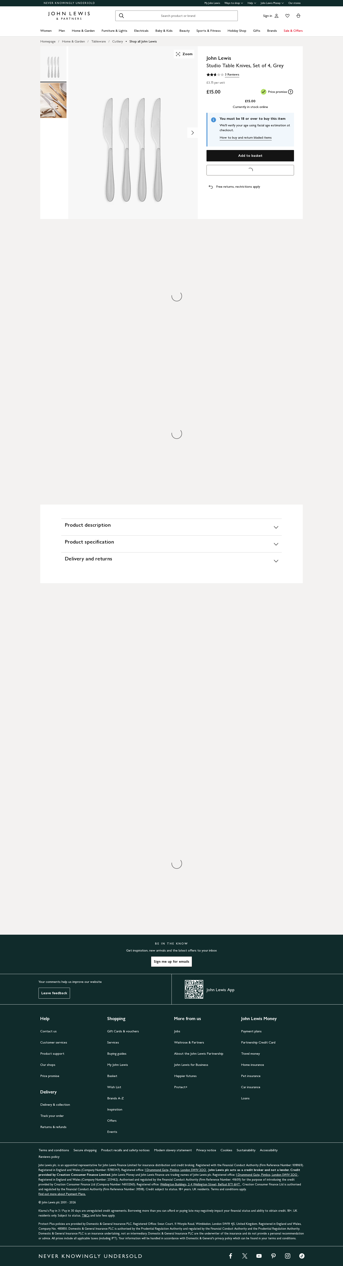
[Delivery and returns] (171, 560)
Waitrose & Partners (189, 1042)
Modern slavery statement (173, 1150)
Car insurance (250, 1087)
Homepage (48, 41)
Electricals (141, 30)
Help (252, 3)
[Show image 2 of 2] (192, 132)
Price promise (49, 1076)
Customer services (53, 1042)
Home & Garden (83, 30)
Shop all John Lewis (143, 41)
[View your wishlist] (286, 16)
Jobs (177, 1031)
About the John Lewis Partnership (198, 1053)
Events (112, 1132)
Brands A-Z (115, 1098)
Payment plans (251, 1031)
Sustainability (246, 1150)
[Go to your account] (276, 16)
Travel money (250, 1053)
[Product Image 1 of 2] (53, 63)
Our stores (294, 3)
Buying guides (116, 1053)
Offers (112, 1120)
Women (46, 30)
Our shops (47, 1065)
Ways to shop (233, 3)
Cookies (226, 1150)
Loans (245, 1098)
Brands (272, 30)
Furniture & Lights (114, 30)
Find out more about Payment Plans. (62, 1194)
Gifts (256, 30)
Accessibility (269, 1150)
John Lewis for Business (191, 1065)
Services (113, 1042)
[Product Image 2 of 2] (53, 100)
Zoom (183, 54)
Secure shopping (85, 1150)
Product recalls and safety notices (125, 1150)
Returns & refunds (53, 1127)
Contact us (48, 1031)
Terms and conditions (53, 1150)
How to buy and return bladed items (246, 137)
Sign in (267, 16)
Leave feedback (54, 993)
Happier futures (185, 1076)
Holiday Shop (237, 30)
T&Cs (85, 1215)
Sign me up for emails (171, 961)
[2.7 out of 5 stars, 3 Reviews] (222, 74)
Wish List (114, 1087)
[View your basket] (298, 16)
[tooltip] (290, 91)
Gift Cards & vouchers (123, 1031)
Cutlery (117, 41)
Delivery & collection (55, 1104)
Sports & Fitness (208, 30)
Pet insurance (251, 1076)
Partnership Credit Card (258, 1042)
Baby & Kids (164, 30)
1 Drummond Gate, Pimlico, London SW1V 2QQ (176, 1170)
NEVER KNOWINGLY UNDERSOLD (69, 3)
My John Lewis (212, 3)
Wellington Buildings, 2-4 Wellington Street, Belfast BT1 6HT (200, 1184)
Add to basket (250, 156)
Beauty (184, 30)
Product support (52, 1053)
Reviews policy (49, 1157)
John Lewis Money (272, 3)
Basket (112, 1076)
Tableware (98, 41)
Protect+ (180, 1087)
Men (62, 30)
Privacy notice (206, 1150)
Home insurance (252, 1065)
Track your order (52, 1116)
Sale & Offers (293, 30)
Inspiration (114, 1109)
